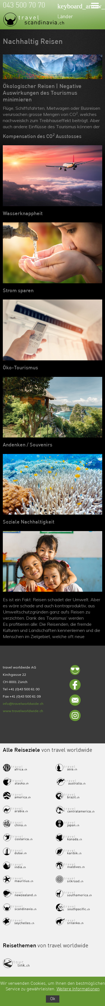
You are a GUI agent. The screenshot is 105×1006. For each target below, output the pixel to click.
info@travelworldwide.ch (23, 703)
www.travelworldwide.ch (23, 711)
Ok (52, 999)
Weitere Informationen (78, 989)
